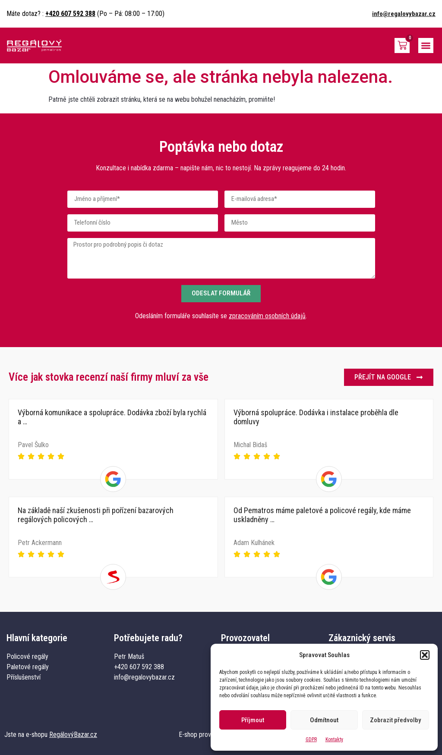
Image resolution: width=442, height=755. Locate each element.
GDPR (311, 739)
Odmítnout (324, 720)
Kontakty (334, 739)
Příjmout (252, 720)
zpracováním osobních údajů (267, 316)
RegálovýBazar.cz (73, 734)
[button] (424, 655)
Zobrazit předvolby (395, 720)
